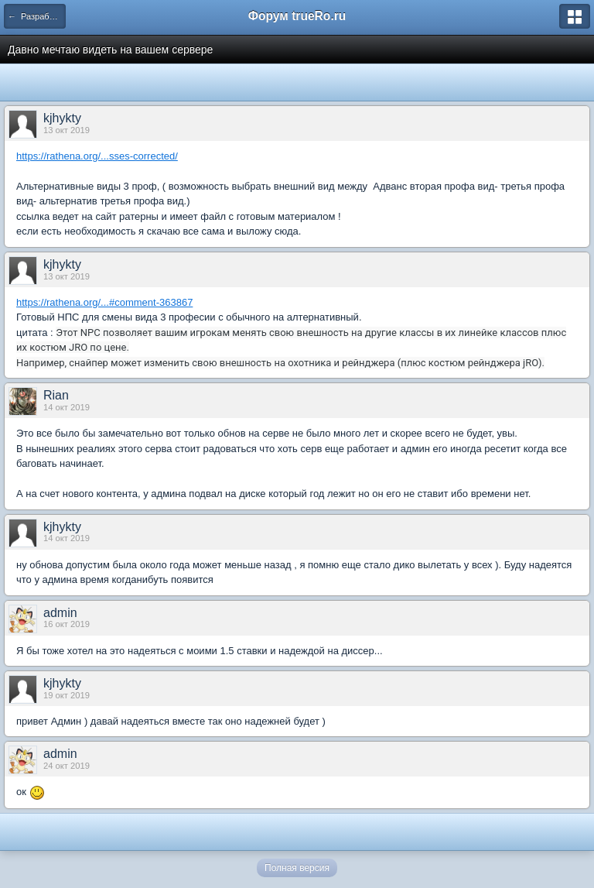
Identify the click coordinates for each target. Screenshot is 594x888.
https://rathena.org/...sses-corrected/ (97, 156)
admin (60, 612)
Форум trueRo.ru (297, 15)
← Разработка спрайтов (37, 16)
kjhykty (62, 118)
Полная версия (297, 867)
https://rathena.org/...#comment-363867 (104, 302)
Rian (56, 395)
